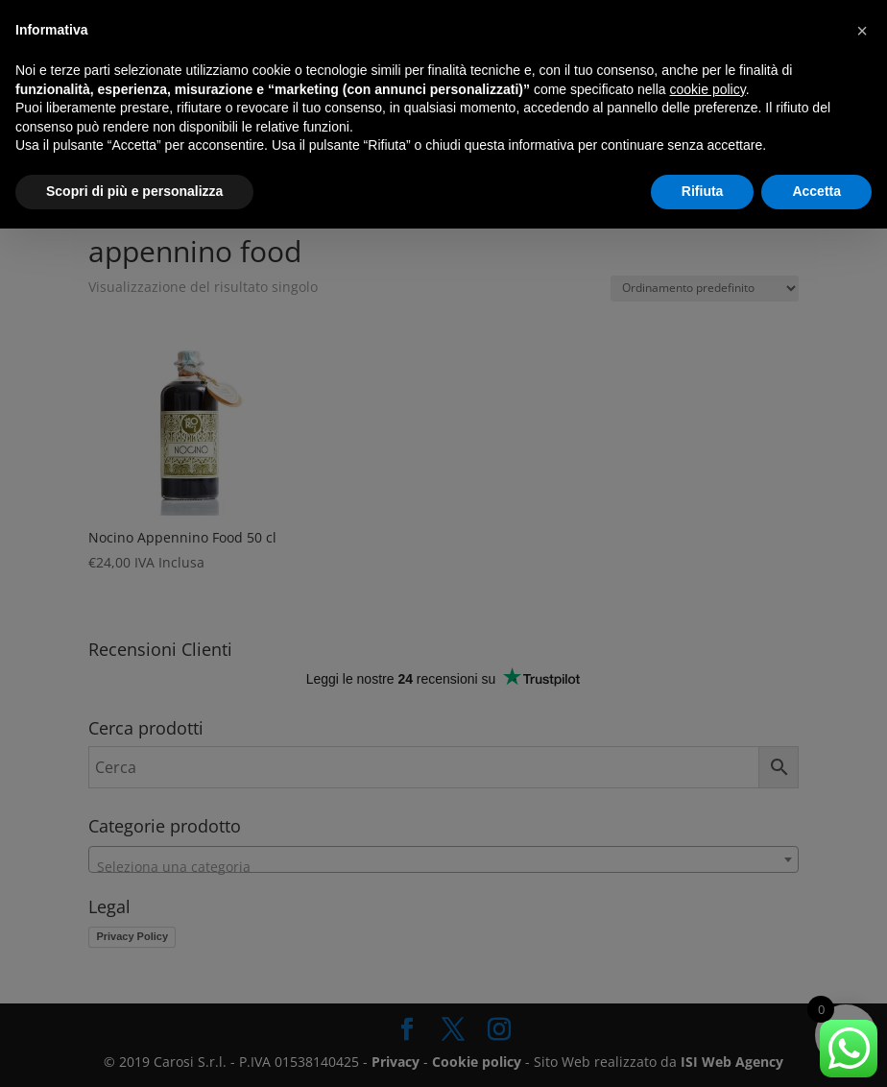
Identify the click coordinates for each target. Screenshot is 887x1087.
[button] (862, 30)
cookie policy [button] (708, 89)
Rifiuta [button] (703, 191)
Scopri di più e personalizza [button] (134, 191)
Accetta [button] (816, 191)
